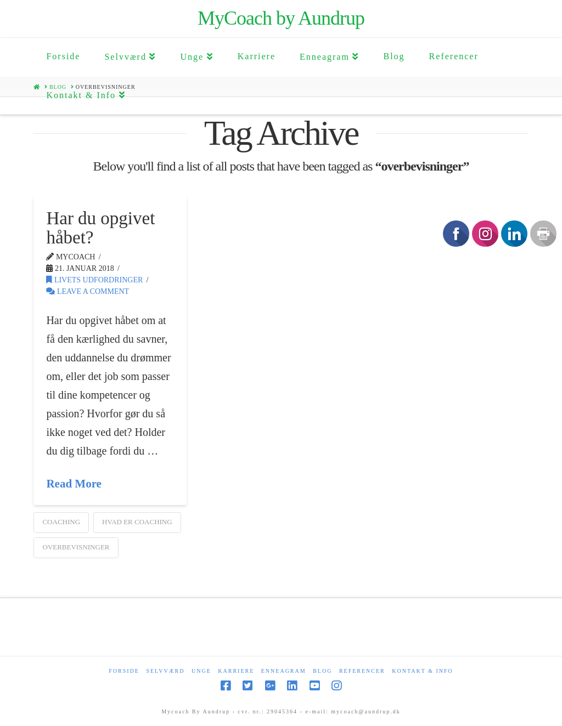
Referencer (362, 671)
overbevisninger (75, 547)
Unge (201, 671)
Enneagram (283, 671)
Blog (322, 671)
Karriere (236, 671)
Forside (124, 671)
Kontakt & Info (422, 671)
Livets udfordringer (94, 280)
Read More (74, 483)
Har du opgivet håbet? (100, 227)
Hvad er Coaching (137, 522)
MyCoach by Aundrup (281, 18)
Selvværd (165, 671)
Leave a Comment (87, 291)
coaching (61, 522)
